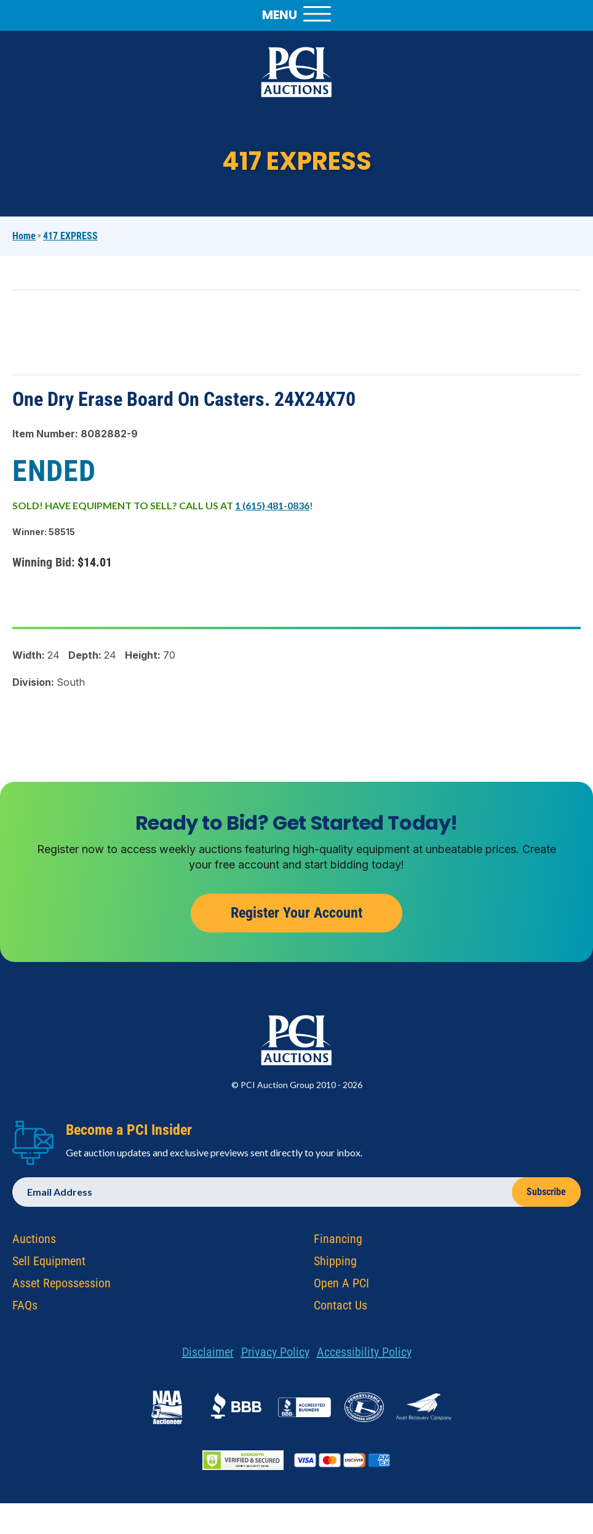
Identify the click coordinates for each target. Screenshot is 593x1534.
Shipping (335, 1262)
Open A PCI (341, 1285)
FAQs (25, 1307)
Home (24, 236)
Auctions (34, 1240)
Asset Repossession (61, 1285)
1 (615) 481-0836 (272, 505)
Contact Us (340, 1307)
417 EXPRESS (70, 236)
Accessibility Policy (364, 1353)
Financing (338, 1240)
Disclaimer (208, 1353)
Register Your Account (296, 914)
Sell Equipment (49, 1262)
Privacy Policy (275, 1353)
